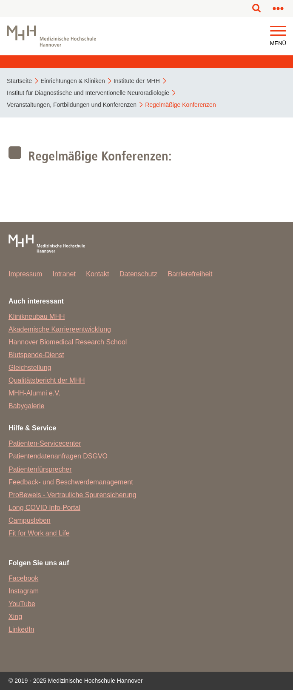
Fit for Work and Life (39, 533)
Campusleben (30, 520)
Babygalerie (27, 405)
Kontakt (97, 274)
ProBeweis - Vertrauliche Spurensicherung (73, 494)
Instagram (24, 591)
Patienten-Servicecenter (45, 443)
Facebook (23, 578)
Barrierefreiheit (190, 274)
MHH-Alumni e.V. (34, 393)
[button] (278, 31)
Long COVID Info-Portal (44, 507)
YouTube (22, 603)
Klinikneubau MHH (37, 316)
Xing (15, 616)
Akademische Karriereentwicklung (60, 329)
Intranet (64, 274)
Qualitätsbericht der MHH (47, 380)
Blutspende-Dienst (36, 354)
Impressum (25, 274)
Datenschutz (138, 274)
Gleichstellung (30, 367)
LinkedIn (21, 629)
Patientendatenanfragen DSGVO (58, 456)
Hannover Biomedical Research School (68, 342)
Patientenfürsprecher (40, 469)
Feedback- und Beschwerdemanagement (71, 482)
